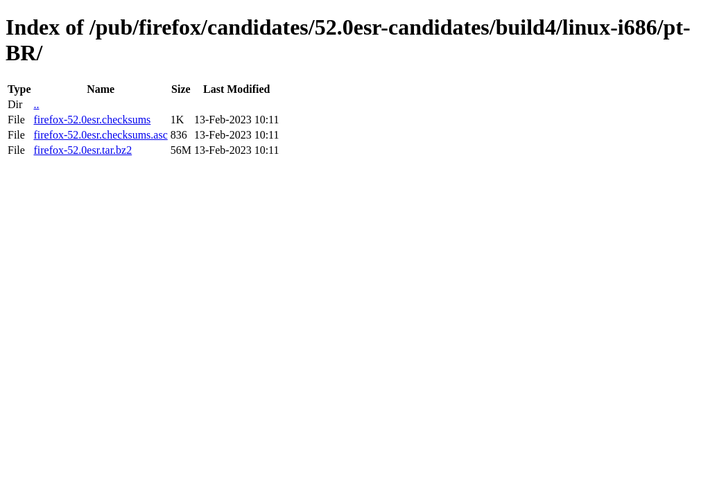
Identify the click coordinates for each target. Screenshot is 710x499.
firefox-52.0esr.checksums (91, 119)
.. (36, 104)
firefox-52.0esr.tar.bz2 (82, 150)
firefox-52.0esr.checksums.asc (100, 135)
